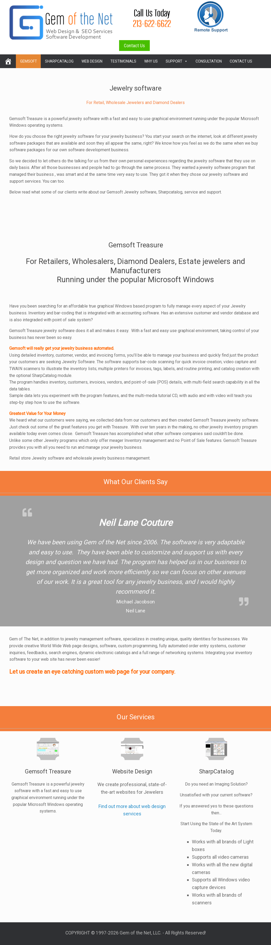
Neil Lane (135, 610)
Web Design (92, 61)
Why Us (151, 61)
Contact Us (134, 45)
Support (177, 61)
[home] (8, 61)
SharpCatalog (59, 61)
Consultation (209, 61)
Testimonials (123, 61)
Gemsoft (28, 61)
